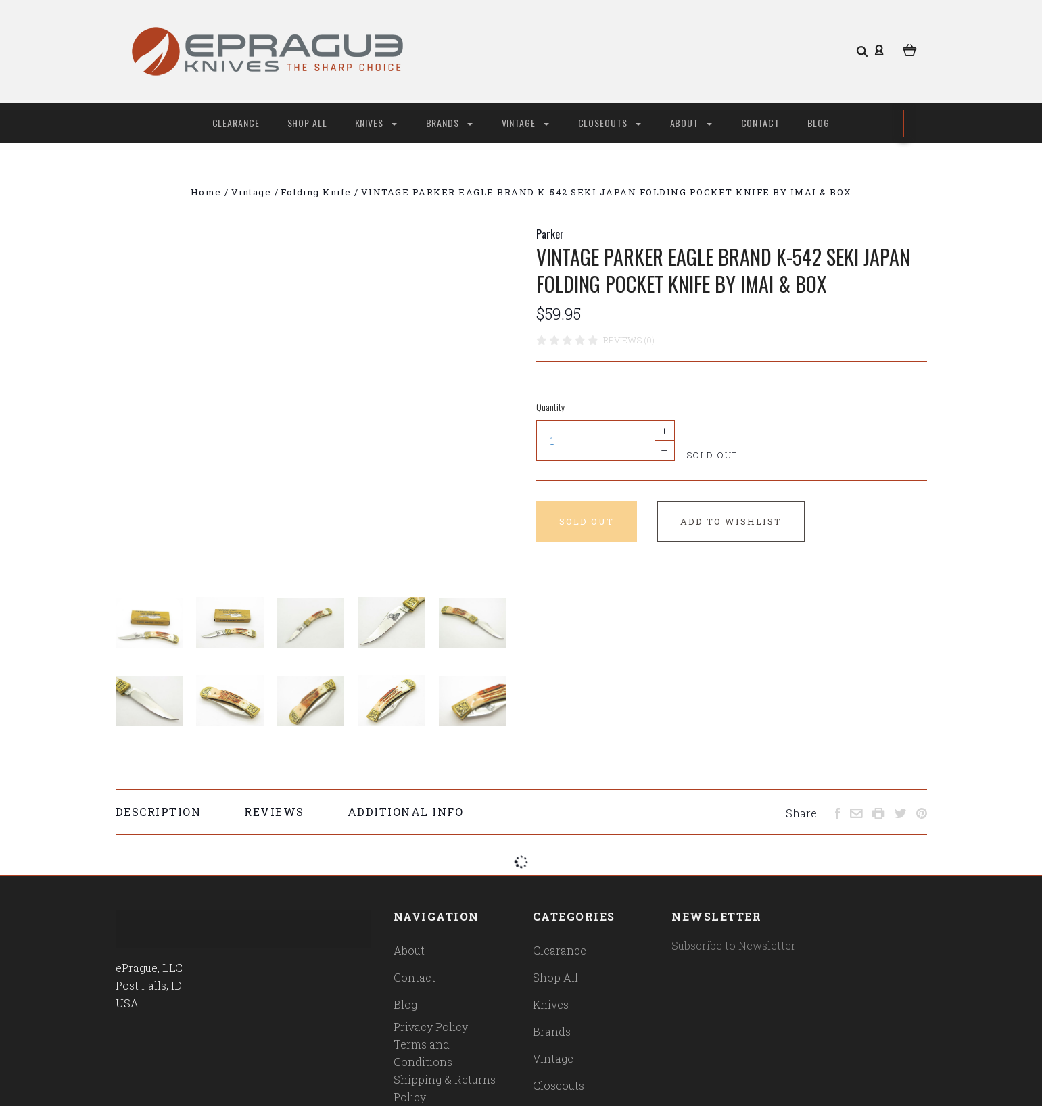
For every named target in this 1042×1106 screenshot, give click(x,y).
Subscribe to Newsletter (733, 945)
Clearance (236, 123)
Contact (760, 123)
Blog (818, 123)
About (691, 123)
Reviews (274, 811)
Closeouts (609, 123)
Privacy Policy (431, 1026)
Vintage (525, 123)
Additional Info (406, 811)
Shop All (307, 123)
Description (159, 811)
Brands (449, 123)
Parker (550, 234)
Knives (376, 123)
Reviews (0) (629, 340)
